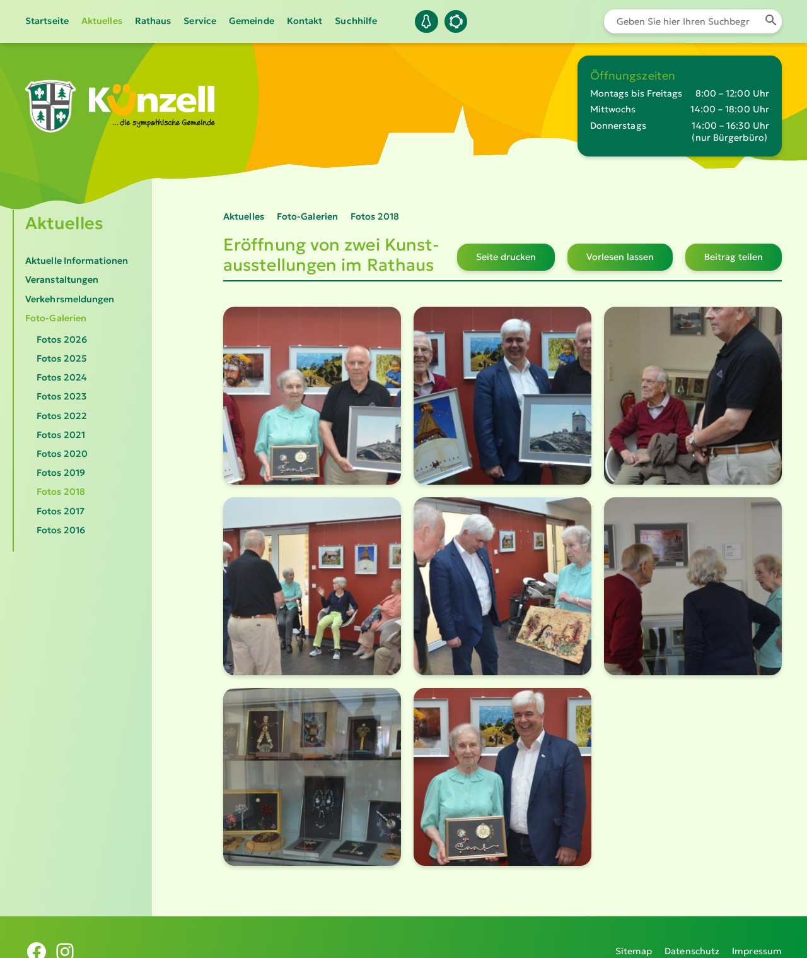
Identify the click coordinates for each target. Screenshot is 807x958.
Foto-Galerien (55, 318)
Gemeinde (251, 21)
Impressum (757, 936)
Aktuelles (101, 21)
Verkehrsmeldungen (70, 299)
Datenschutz (692, 936)
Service (199, 21)
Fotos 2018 (61, 491)
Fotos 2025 (61, 358)
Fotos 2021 (61, 435)
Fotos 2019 (61, 472)
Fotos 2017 (60, 511)
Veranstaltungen (61, 279)
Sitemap (634, 936)
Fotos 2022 (62, 416)
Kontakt (305, 21)
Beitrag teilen (733, 257)
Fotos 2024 (62, 377)
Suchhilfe (356, 21)
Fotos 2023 (61, 396)
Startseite (47, 21)
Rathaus (153, 21)
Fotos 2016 (61, 530)
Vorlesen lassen (620, 257)
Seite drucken (506, 257)
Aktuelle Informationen (76, 260)
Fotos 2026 (62, 339)
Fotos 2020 (62, 453)
